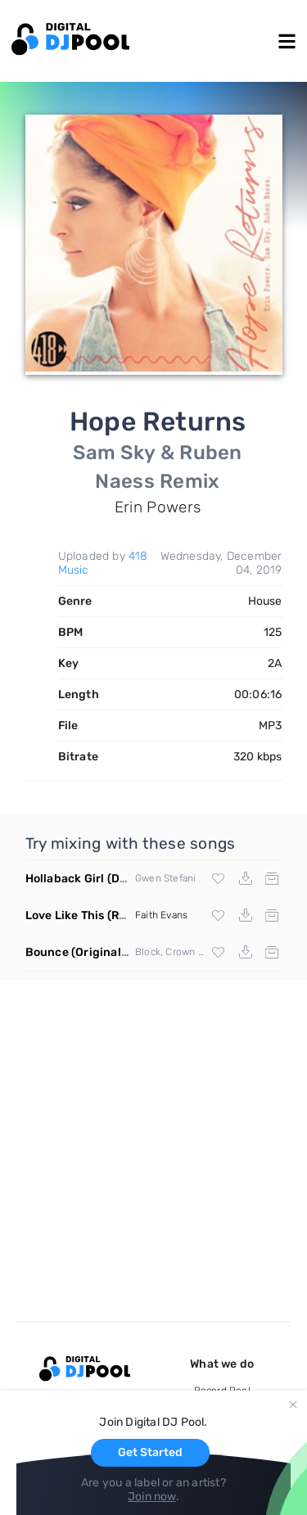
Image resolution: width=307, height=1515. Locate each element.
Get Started (150, 1452)
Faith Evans (161, 915)
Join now (152, 1497)
